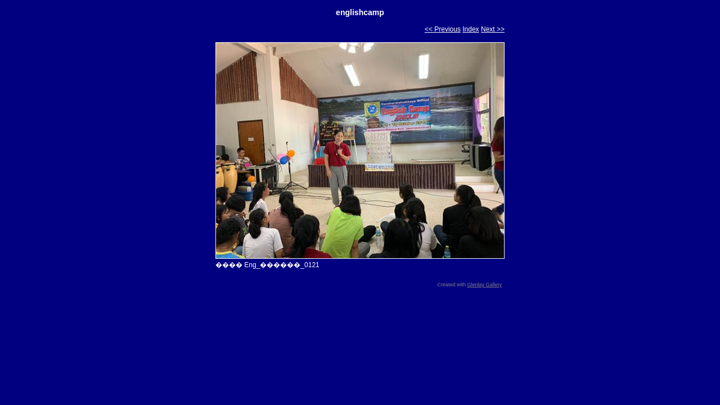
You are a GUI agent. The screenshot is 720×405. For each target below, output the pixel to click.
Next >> (493, 29)
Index (470, 29)
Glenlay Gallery (484, 284)
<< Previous (443, 29)
